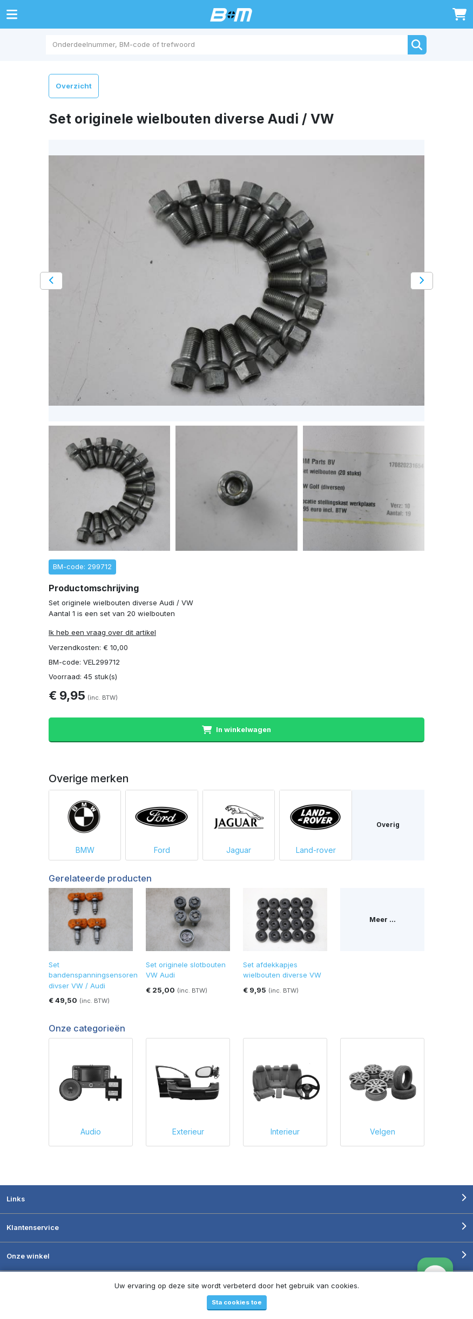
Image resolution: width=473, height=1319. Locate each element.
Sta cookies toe (237, 1302)
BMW (84, 822)
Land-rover (315, 822)
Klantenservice (32, 1227)
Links (15, 1198)
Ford (161, 822)
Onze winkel (28, 1256)
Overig (388, 825)
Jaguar (238, 822)
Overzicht (74, 85)
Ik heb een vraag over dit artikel (102, 632)
